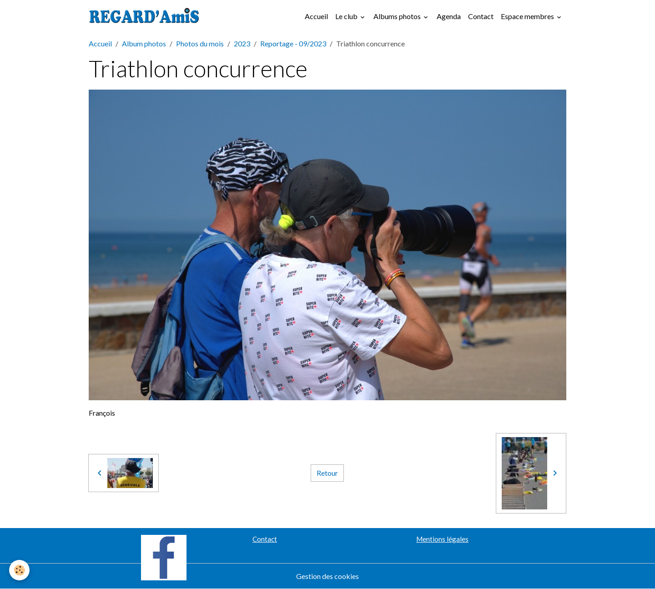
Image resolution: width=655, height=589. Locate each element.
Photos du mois (200, 43)
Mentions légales (442, 539)
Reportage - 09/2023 (293, 43)
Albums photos (397, 16)
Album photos (144, 43)
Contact (481, 16)
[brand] (146, 16)
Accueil (316, 16)
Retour (327, 472)
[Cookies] (19, 570)
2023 (242, 43)
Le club (347, 16)
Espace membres (528, 16)
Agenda (449, 16)
